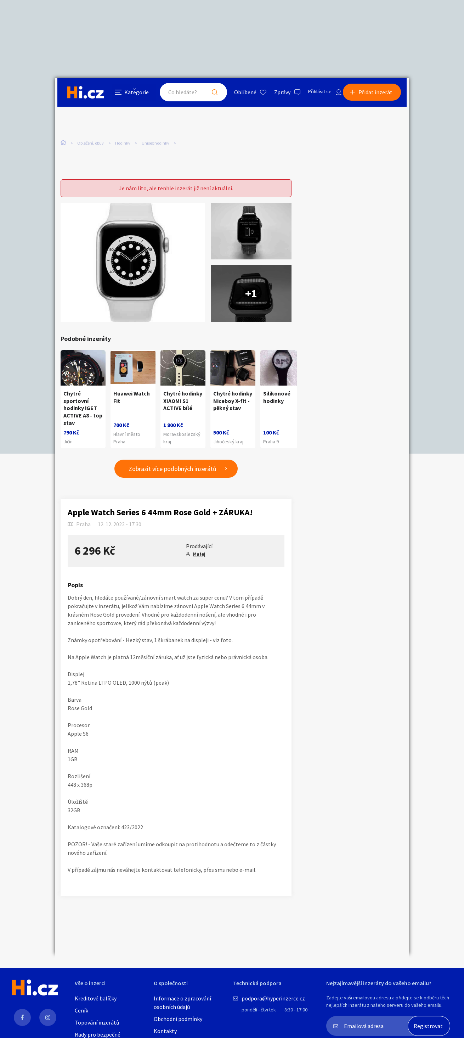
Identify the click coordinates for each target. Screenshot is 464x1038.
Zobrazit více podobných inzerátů (172, 469)
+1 (251, 294)
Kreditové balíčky (96, 998)
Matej (199, 554)
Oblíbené (237, 93)
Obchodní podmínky (178, 1018)
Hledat (206, 93)
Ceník (81, 1010)
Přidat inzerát (378, 93)
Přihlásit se (314, 93)
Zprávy (274, 93)
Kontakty (165, 1030)
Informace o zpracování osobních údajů (182, 1002)
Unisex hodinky (155, 144)
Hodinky (122, 144)
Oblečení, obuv (90, 144)
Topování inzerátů (97, 1022)
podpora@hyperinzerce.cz (273, 998)
